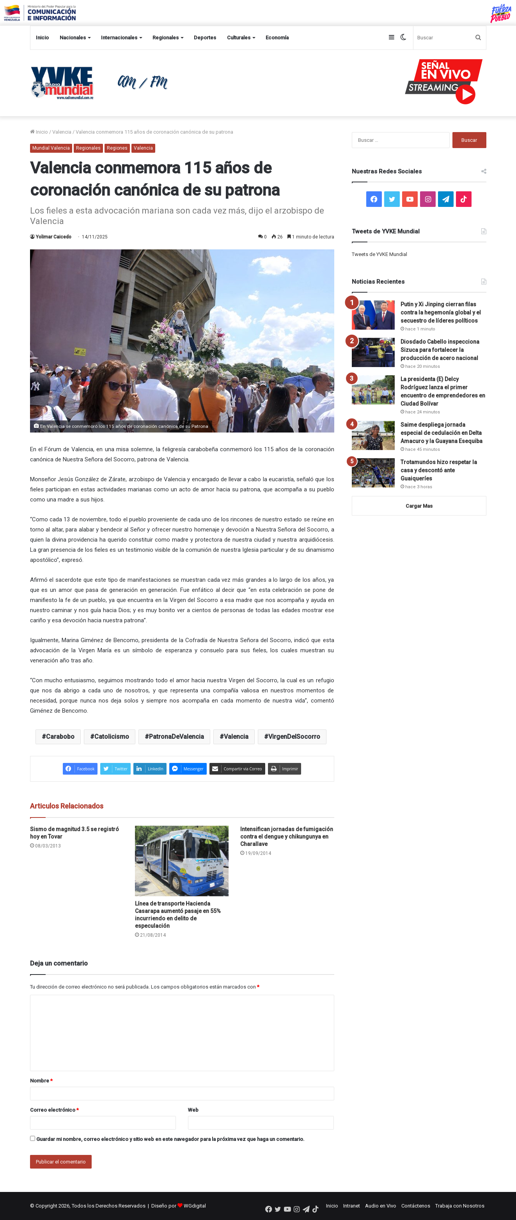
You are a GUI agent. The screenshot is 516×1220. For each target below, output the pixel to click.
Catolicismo (111, 736)
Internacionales (119, 38)
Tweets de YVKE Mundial (379, 254)
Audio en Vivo (380, 1206)
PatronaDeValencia (176, 736)
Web (193, 1110)
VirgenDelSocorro (294, 736)
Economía (277, 38)
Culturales (238, 38)
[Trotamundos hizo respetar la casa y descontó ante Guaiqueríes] (373, 472)
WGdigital (195, 1206)
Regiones (117, 148)
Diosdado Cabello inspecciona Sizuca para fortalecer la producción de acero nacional (440, 350)
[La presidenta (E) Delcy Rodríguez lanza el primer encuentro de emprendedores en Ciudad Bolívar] (373, 389)
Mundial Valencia (51, 148)
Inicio (42, 38)
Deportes (205, 38)
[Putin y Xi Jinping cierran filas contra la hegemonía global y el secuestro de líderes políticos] (373, 315)
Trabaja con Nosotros (459, 1206)
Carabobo (60, 736)
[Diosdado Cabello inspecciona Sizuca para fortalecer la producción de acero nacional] (373, 352)
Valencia (61, 132)
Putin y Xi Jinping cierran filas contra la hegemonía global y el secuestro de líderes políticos (441, 312)
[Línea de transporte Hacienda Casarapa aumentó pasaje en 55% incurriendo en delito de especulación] (182, 861)
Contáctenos (415, 1206)
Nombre (41, 1081)
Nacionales (73, 38)
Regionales (165, 38)
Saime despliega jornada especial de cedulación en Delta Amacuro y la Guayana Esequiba (441, 433)
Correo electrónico (54, 1110)
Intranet (351, 1206)
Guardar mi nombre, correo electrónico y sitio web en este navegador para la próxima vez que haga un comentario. (170, 1139)
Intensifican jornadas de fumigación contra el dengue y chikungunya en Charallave (286, 836)
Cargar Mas (419, 506)
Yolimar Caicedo (53, 237)
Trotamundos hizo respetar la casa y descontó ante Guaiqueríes (439, 470)
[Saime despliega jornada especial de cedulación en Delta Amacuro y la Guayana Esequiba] (373, 435)
